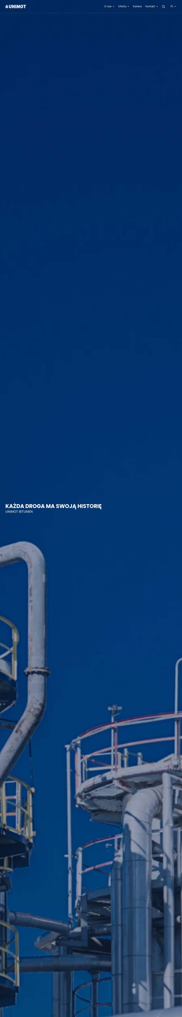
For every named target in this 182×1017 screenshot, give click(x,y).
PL (173, 6)
